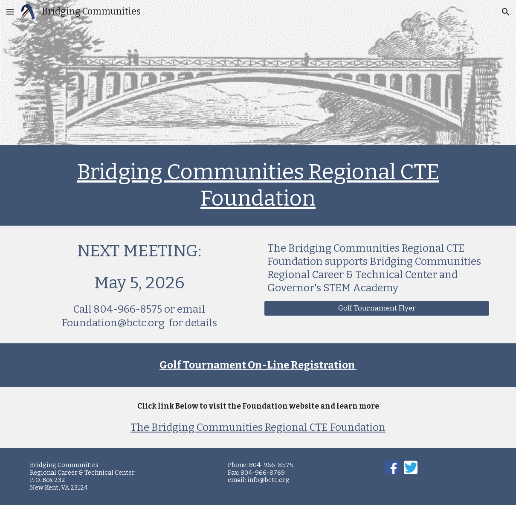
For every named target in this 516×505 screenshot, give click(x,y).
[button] (10, 11)
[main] (258, 185)
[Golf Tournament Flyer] (376, 308)
